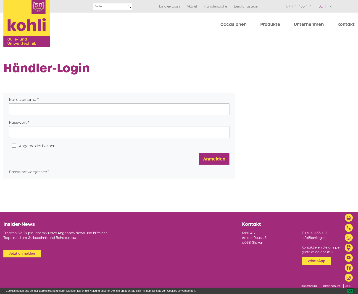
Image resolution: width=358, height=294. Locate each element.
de (321, 6)
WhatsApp (316, 261)
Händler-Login (169, 6)
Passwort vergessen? (29, 172)
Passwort (18, 122)
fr (330, 6)
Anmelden (214, 159)
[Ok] (350, 290)
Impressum (309, 286)
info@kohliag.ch (314, 238)
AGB (348, 286)
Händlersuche (215, 6)
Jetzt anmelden (22, 253)
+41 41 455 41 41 (300, 6)
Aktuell (192, 6)
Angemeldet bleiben (37, 146)
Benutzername (22, 99)
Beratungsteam (246, 6)
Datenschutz (331, 286)
